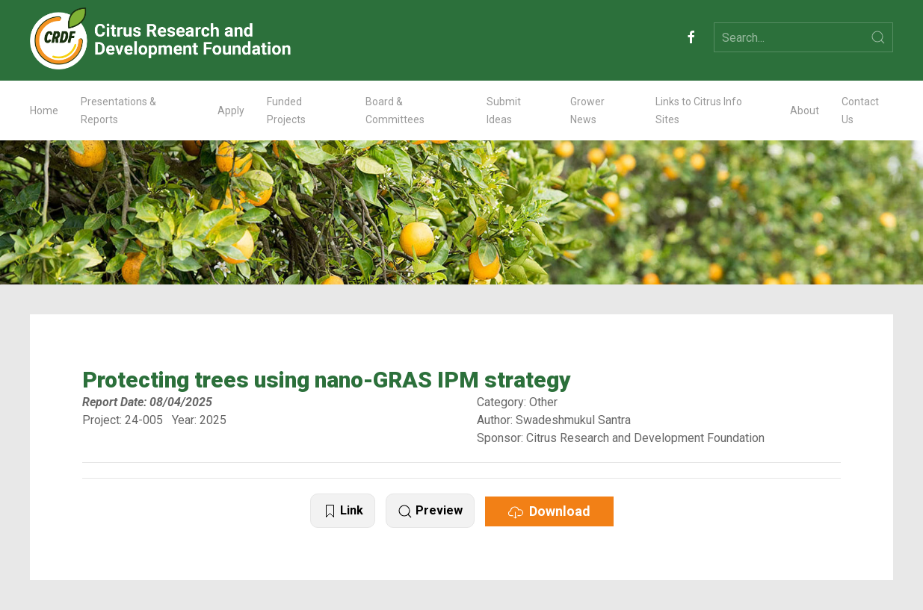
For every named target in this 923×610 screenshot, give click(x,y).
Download (549, 511)
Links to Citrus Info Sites (698, 110)
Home (44, 110)
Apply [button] (230, 110)
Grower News (587, 110)
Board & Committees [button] (395, 110)
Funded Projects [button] (286, 110)
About (804, 110)
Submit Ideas (504, 110)
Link (342, 511)
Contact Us (860, 110)
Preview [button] (430, 511)
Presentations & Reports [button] (118, 110)
